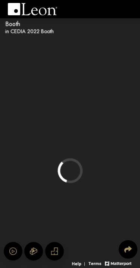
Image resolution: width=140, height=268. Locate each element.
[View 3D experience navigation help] (79, 263)
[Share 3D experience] (128, 249)
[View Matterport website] (118, 263)
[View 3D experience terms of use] (95, 263)
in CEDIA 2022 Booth (29, 31)
